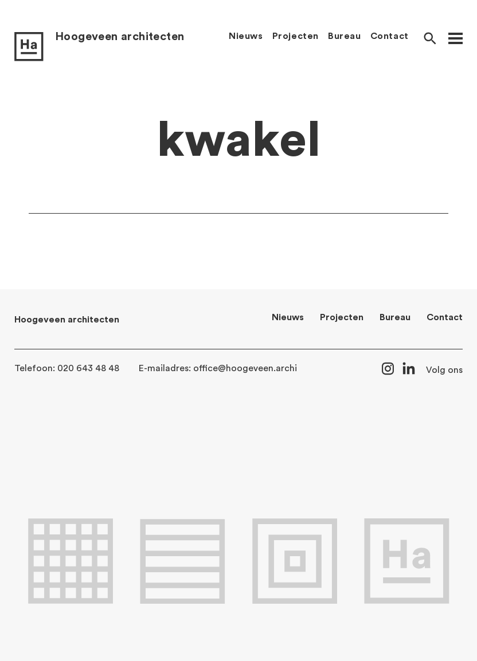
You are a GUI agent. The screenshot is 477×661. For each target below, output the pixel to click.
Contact (389, 36)
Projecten (295, 36)
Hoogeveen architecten (119, 36)
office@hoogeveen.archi (245, 368)
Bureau (344, 36)
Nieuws (246, 36)
